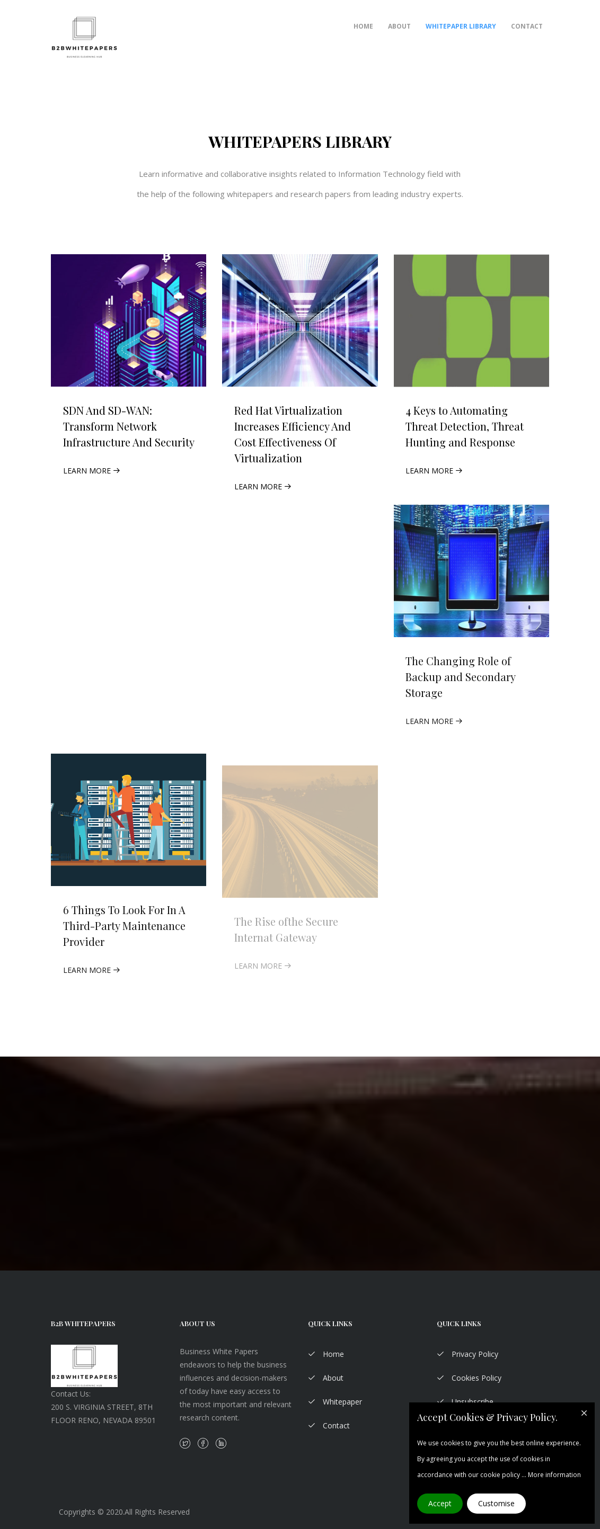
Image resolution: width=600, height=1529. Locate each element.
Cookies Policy (469, 1378)
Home (363, 26)
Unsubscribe (465, 1402)
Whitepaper (335, 1402)
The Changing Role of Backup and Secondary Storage (460, 683)
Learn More (91, 471)
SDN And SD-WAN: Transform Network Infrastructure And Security (129, 426)
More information (554, 1474)
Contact (527, 26)
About (399, 26)
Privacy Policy (467, 1354)
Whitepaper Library (461, 26)
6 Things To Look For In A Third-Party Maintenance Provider (124, 932)
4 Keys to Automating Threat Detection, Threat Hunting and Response (464, 429)
